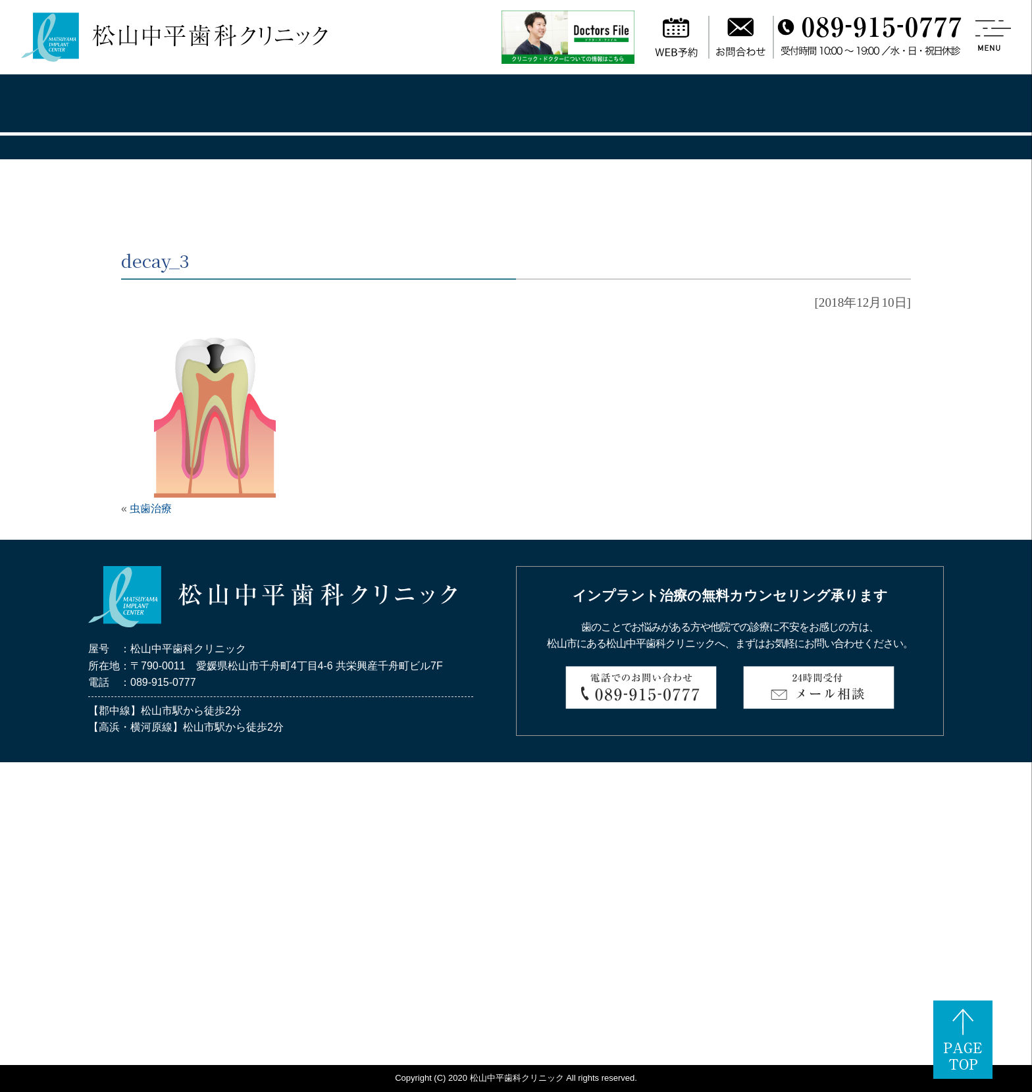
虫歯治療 (151, 508)
